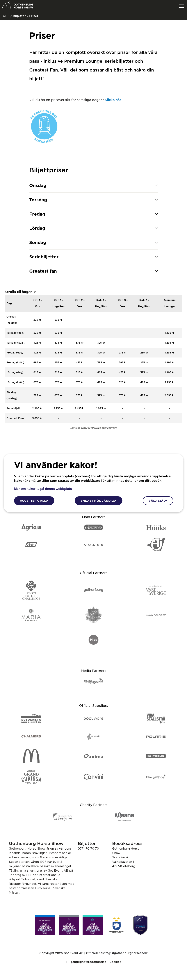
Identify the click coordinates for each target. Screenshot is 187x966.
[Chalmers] (31, 736)
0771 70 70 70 (88, 848)
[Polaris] (156, 736)
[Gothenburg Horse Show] (140, 925)
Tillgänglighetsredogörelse (86, 961)
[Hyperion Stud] (93, 615)
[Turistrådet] (156, 590)
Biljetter (19, 16)
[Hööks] (156, 528)
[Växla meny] (181, 6)
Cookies (115, 961)
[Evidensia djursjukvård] (31, 719)
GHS (5, 16)
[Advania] (93, 736)
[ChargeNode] (156, 777)
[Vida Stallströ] (156, 719)
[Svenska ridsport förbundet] (116, 925)
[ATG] (31, 544)
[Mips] (93, 640)
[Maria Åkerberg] (31, 615)
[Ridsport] (93, 681)
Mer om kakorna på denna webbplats (43, 489)
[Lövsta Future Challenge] (31, 590)
